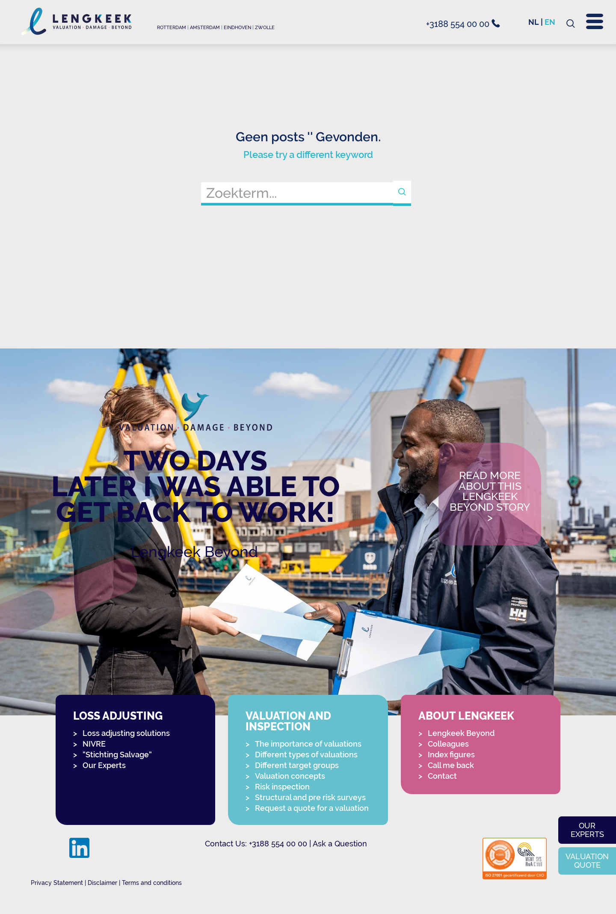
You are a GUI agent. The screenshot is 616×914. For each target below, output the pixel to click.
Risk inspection (282, 786)
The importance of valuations (308, 743)
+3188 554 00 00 (463, 24)
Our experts (587, 830)
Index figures (451, 754)
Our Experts (104, 765)
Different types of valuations (306, 754)
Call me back (451, 765)
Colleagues (448, 743)
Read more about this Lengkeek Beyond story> (490, 496)
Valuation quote (587, 860)
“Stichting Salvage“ (117, 754)
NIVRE (94, 743)
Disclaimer (102, 882)
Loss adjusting (118, 716)
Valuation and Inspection (288, 721)
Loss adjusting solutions (126, 733)
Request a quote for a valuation (312, 808)
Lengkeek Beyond (194, 551)
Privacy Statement (57, 882)
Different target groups (297, 765)
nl (533, 22)
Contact (442, 775)
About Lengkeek (466, 716)
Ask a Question (340, 843)
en (550, 22)
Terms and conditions (152, 882)
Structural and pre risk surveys (310, 797)
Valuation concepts (290, 775)
